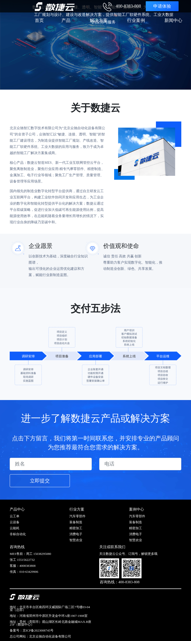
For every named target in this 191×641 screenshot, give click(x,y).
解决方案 (99, 20)
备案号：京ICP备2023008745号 (31, 630)
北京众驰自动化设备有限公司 (50, 636)
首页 (39, 20)
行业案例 (136, 20)
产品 (65, 20)
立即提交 (40, 480)
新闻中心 (173, 20)
